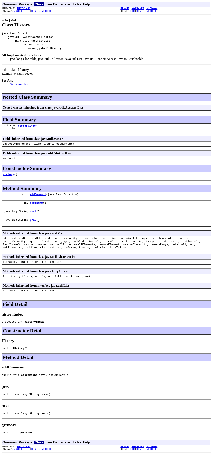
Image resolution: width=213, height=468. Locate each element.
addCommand (38, 198)
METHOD (46, 11)
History (8, 177)
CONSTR (35, 11)
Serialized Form (20, 85)
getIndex (36, 207)
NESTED (18, 11)
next (33, 216)
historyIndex (27, 127)
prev (33, 225)
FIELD (27, 11)
